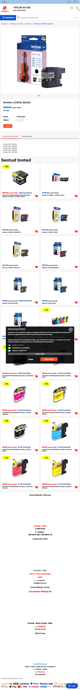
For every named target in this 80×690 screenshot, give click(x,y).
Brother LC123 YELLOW (10, 303)
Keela (30, 359)
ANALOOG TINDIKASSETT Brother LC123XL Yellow (56, 413)
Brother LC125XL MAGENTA (11, 232)
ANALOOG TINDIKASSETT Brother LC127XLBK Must (17, 376)
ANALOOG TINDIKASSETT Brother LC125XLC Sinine (57, 450)
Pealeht (4, 24)
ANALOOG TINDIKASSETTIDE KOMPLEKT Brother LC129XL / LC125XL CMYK (16, 196)
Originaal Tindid (16, 24)
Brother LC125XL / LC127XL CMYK (53, 195)
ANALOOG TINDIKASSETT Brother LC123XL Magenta (16, 413)
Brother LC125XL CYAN (49, 232)
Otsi (75, 18)
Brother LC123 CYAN (49, 303)
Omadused (27, 136)
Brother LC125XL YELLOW (11, 267)
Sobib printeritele (10, 136)
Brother (28, 24)
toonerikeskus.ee (40, 664)
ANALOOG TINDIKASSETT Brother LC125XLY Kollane (57, 487)
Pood (4, 2)
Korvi (7, 126)
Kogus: (6, 120)
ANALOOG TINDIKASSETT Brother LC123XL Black (16, 450)
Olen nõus (49, 359)
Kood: (5, 117)
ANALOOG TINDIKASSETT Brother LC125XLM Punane (17, 487)
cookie (28, 332)
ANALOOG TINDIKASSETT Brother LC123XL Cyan (56, 376)
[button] (38, 96)
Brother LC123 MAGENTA (50, 267)
